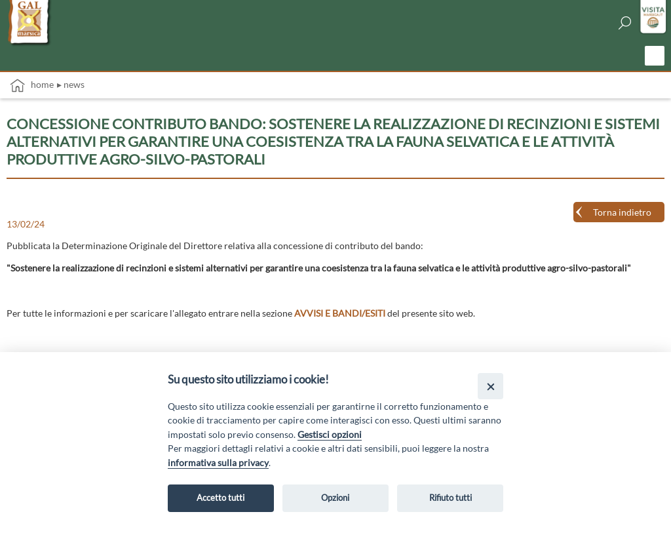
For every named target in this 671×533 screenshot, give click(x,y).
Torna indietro (622, 212)
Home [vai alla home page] (32, 85)
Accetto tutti (220, 497)
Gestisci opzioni (329, 434)
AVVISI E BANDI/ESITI (339, 313)
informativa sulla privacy (218, 462)
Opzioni (335, 497)
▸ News (71, 84)
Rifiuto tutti (450, 497)
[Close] (490, 386)
